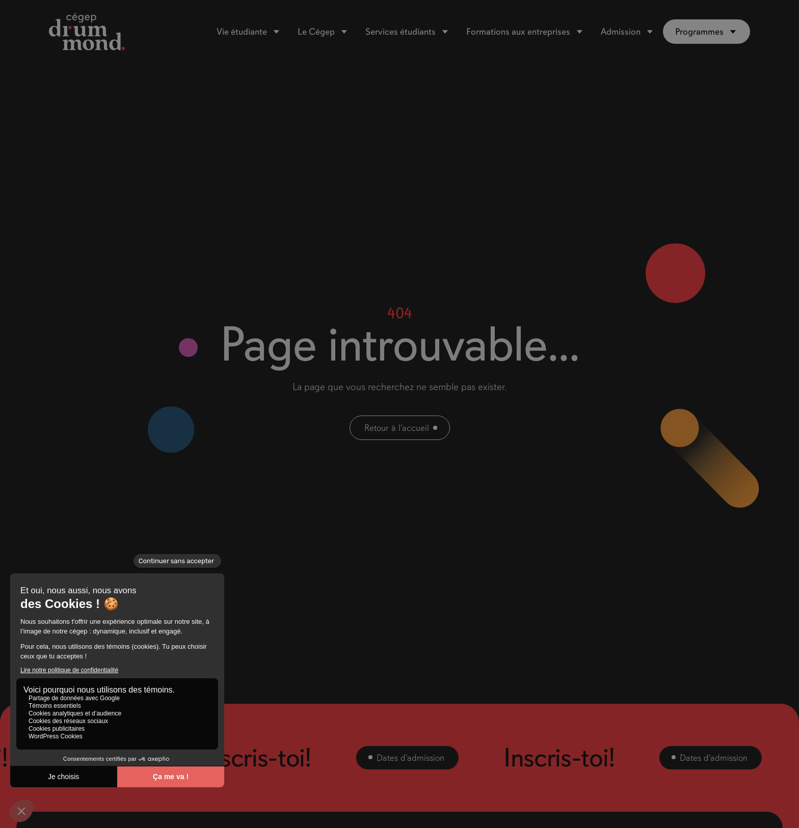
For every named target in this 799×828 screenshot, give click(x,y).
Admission (621, 31)
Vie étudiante (242, 31)
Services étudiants (400, 31)
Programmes (699, 31)
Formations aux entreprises (518, 31)
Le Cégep (316, 31)
